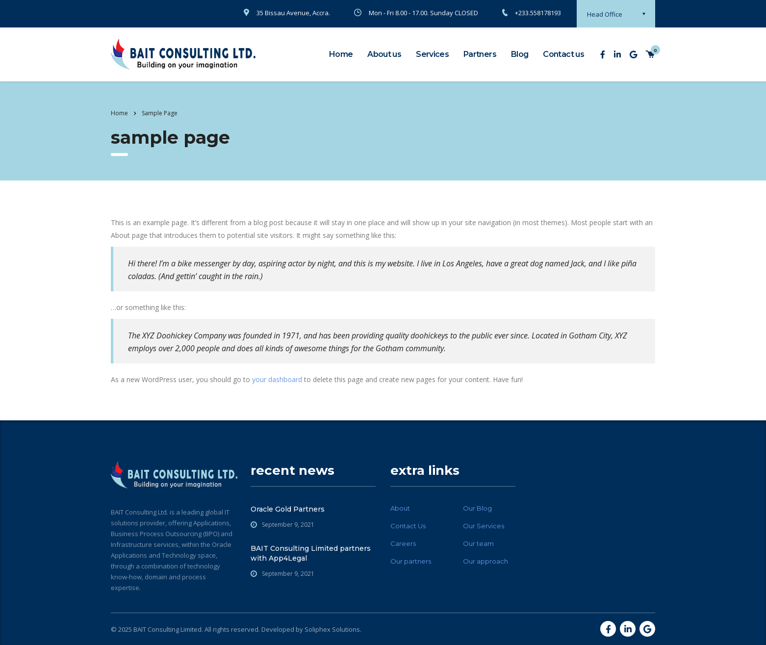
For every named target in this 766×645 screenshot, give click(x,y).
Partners (479, 54)
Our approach (485, 561)
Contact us (563, 54)
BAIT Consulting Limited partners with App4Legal (311, 553)
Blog (519, 54)
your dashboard (277, 379)
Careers (403, 543)
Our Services (483, 526)
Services (432, 54)
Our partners (410, 561)
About (400, 508)
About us (384, 54)
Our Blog (477, 508)
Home (341, 54)
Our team (478, 543)
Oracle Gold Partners (288, 509)
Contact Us (408, 526)
